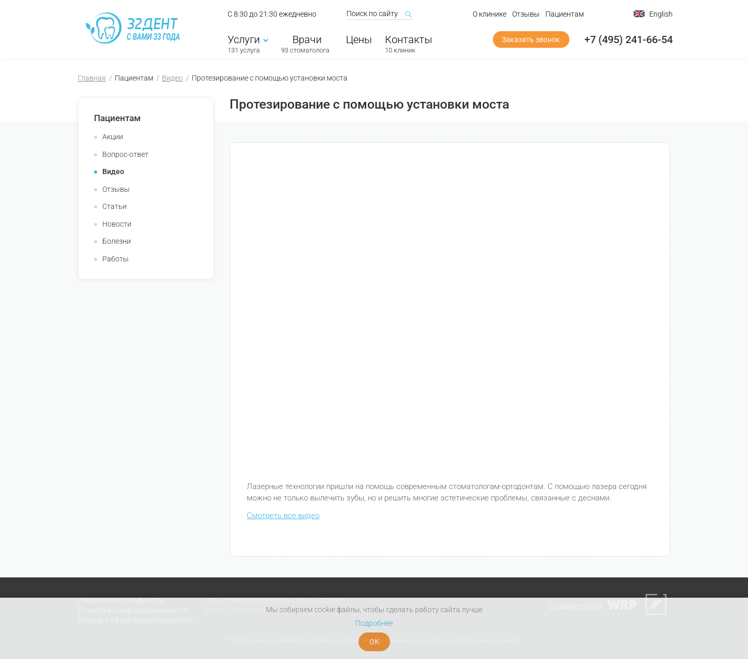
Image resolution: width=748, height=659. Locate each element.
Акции (112, 137)
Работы (115, 259)
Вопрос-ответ (125, 154)
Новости (116, 224)
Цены (359, 40)
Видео (172, 78)
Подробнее (374, 623)
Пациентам (564, 14)
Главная (92, 78)
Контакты (408, 40)
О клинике (489, 14)
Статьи (114, 206)
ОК (374, 642)
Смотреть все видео (283, 515)
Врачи (305, 40)
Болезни (116, 241)
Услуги (248, 40)
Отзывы (526, 14)
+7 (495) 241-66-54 (628, 40)
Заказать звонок (531, 40)
